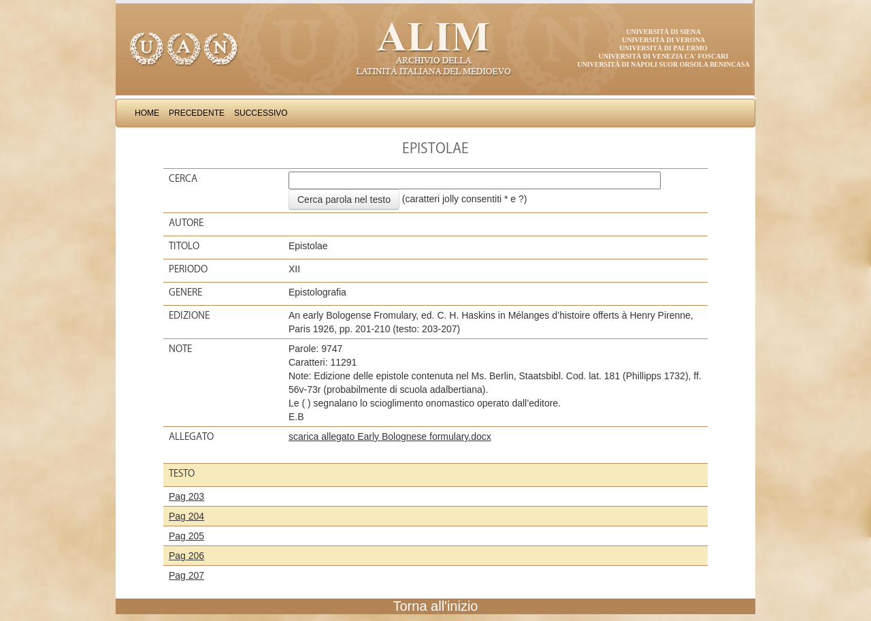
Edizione (189, 315)
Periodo (188, 269)
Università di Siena (663, 31)
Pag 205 (186, 535)
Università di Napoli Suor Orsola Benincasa (663, 64)
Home (147, 113)
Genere (185, 292)
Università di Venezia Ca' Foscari (664, 56)
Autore (186, 222)
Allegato (191, 436)
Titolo (184, 246)
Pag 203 (186, 496)
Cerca (183, 178)
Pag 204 (186, 516)
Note (180, 348)
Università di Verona (663, 40)
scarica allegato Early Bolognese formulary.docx (390, 436)
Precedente (197, 113)
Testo (182, 473)
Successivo (261, 113)
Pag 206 (186, 555)
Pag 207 (186, 575)
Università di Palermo (663, 48)
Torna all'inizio (435, 606)
